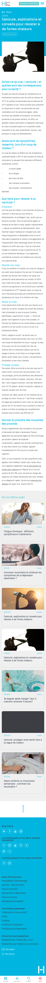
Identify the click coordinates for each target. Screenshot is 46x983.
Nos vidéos (8, 949)
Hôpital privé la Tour (6, 3)
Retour (7, 12)
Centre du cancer (9, 897)
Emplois (5, 920)
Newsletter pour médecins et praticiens (20, 944)
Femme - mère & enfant (13, 885)
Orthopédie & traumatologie (14, 881)
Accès (4, 916)
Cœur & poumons (10, 889)
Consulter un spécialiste (29, 4)
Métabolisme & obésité (12, 901)
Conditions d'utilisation (12, 924)
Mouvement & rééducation (14, 893)
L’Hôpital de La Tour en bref (14, 912)
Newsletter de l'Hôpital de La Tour (17, 940)
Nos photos (8, 954)
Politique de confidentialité (14, 929)
